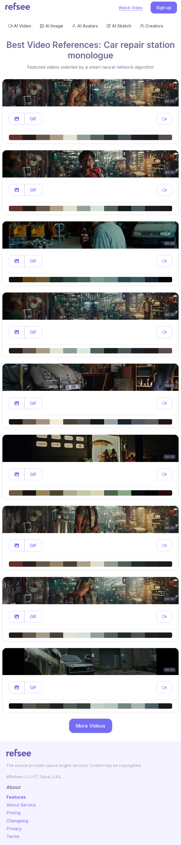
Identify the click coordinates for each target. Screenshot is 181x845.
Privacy (14, 828)
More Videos (90, 726)
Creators (151, 26)
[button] (16, 119)
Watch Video (131, 7)
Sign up (163, 7)
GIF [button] (33, 118)
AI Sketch (119, 26)
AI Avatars (85, 26)
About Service (21, 805)
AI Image (51, 26)
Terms (12, 836)
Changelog (17, 820)
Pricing (13, 812)
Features (16, 797)
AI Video (19, 26)
